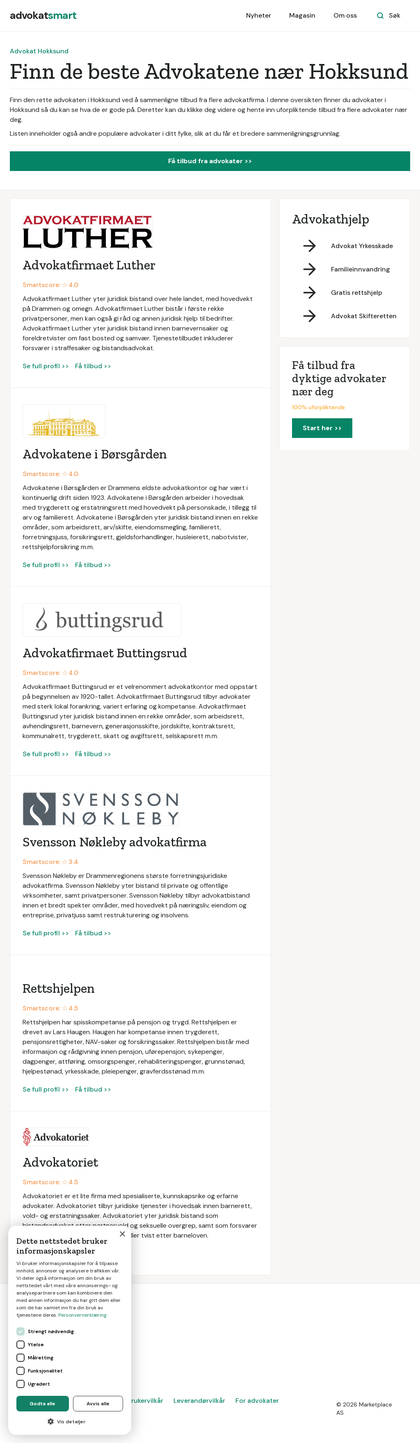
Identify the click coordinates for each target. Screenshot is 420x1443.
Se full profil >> (46, 366)
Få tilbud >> (93, 366)
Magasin (302, 15)
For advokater (257, 1400)
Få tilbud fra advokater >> (210, 161)
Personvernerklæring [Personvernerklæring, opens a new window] (82, 1315)
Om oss (345, 15)
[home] (43, 16)
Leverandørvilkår (199, 1400)
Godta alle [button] (42, 1403)
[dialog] (69, 1330)
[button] (69, 1422)
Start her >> (322, 428)
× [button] (122, 1234)
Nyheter (258, 15)
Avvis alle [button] (98, 1403)
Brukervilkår (145, 1400)
